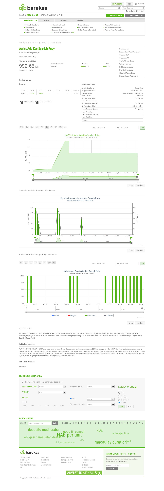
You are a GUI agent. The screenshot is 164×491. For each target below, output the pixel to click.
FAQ (21, 467)
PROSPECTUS (27, 102)
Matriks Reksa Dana (85, 27)
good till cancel (73, 431)
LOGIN (129, 4)
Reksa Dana (34, 43)
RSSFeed (85, 465)
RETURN (25, 397)
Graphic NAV (124, 55)
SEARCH (23, 423)
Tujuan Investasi (125, 64)
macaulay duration (111, 442)
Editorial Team (25, 462)
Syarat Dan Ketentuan (28, 465)
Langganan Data (67, 460)
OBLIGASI (63, 20)
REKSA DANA (28, 20)
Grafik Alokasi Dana (126, 61)
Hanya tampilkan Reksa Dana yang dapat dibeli (44, 382)
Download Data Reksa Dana (62, 32)
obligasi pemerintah (65, 442)
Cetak (131, 185)
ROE (100, 430)
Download (139, 185)
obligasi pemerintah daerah (43, 437)
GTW (82, 440)
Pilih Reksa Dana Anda (113, 27)
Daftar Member (66, 457)
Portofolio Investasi (126, 70)
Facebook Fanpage (88, 460)
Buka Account (66, 462)
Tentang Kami (25, 457)
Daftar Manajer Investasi (87, 30)
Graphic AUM (124, 58)
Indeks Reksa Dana (32, 32)
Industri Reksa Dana (33, 30)
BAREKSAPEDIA (26, 418)
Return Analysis (57, 27)
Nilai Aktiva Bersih (58, 25)
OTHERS (80, 20)
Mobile (84, 457)
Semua (123, 402)
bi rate (129, 441)
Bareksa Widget (87, 467)
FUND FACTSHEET (43, 102)
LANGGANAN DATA (115, 15)
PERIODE (25, 392)
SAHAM (46, 20)
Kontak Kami (24, 460)
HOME (21, 15)
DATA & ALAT (32, 15)
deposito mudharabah (44, 429)
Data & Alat (23, 43)
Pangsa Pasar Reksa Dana (114, 30)
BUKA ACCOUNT (117, 4)
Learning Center (46, 465)
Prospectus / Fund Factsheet (129, 52)
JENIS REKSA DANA (30, 386)
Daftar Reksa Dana (32, 25)
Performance (124, 49)
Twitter (84, 462)
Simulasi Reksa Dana (59, 30)
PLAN (61, 15)
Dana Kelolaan (83, 25)
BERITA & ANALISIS (48, 15)
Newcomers (30, 27)
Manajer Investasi (76, 386)
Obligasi (43, 462)
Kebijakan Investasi (126, 67)
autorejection (120, 433)
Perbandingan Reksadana (128, 76)
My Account (140, 4)
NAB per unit (69, 434)
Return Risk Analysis (112, 25)
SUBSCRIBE (112, 469)
